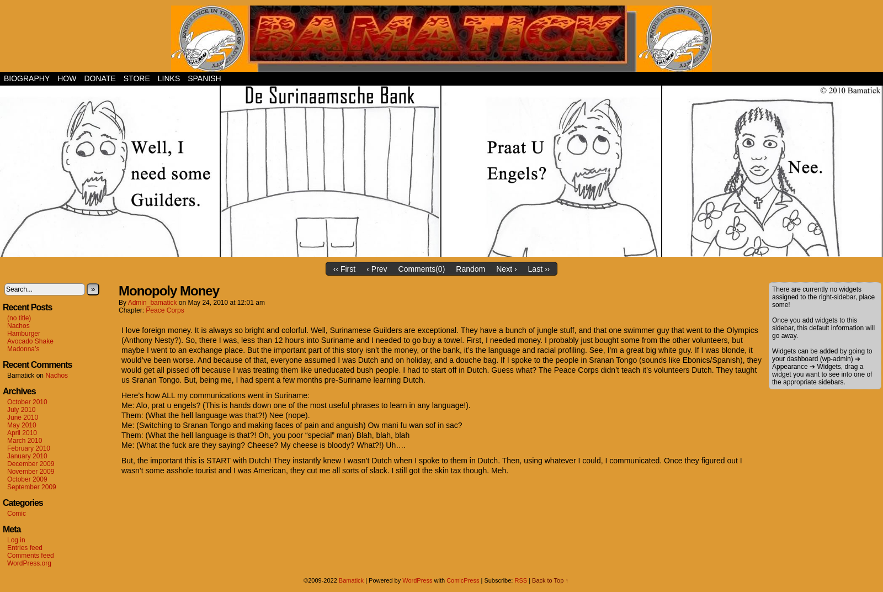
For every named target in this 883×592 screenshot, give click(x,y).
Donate (99, 78)
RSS (520, 580)
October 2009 (27, 479)
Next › (506, 269)
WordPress (417, 580)
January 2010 (27, 456)
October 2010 (27, 402)
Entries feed (24, 548)
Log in (16, 540)
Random (470, 269)
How (66, 78)
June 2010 (22, 417)
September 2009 (31, 487)
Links (169, 78)
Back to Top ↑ (550, 580)
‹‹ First (344, 269)
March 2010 (24, 441)
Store (137, 78)
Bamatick (351, 580)
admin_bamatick (152, 302)
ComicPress (462, 580)
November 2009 (30, 471)
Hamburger (23, 333)
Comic (16, 513)
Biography (27, 78)
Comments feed (30, 555)
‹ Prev (376, 269)
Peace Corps (165, 310)
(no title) (19, 318)
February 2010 (28, 448)
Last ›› (539, 269)
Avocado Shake (30, 341)
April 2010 (22, 433)
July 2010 (21, 410)
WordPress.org (29, 563)
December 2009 (30, 464)
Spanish (204, 78)
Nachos (18, 326)
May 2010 (21, 425)
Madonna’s (23, 349)
